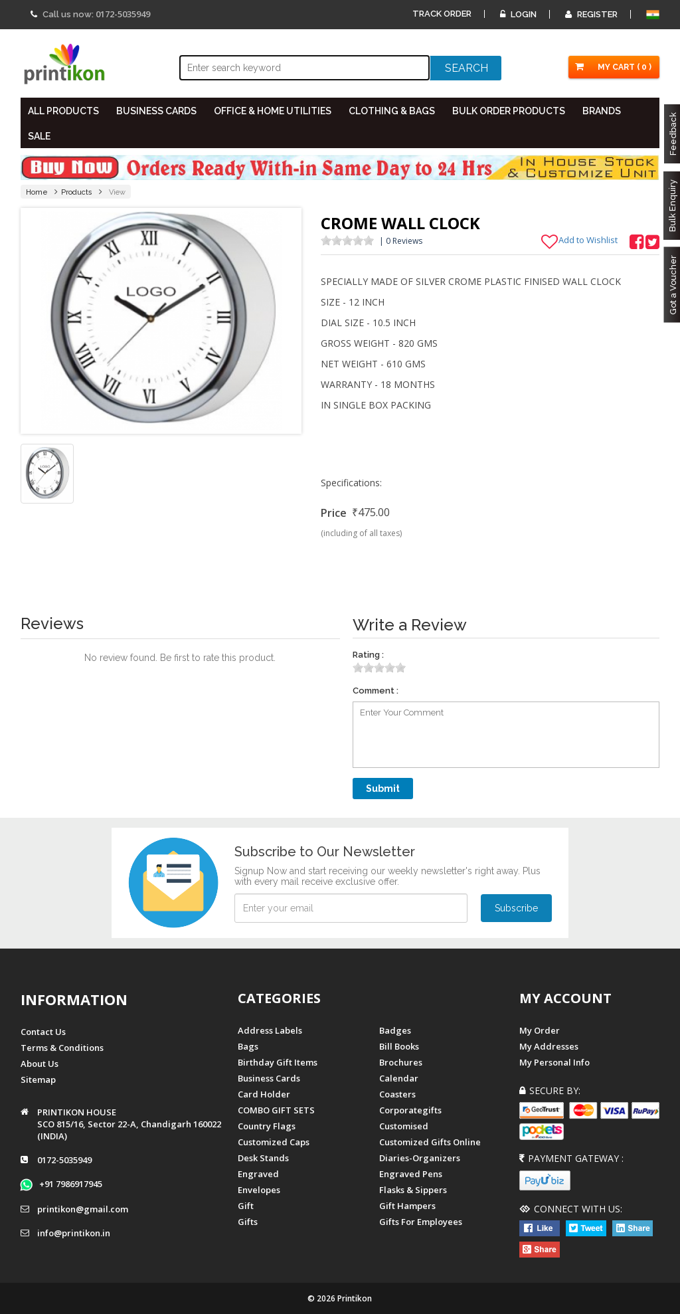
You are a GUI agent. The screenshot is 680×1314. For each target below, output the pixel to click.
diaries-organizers (419, 1158)
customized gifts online (430, 1142)
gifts (248, 1222)
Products (76, 192)
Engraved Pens (410, 1174)
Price (334, 513)
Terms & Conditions (62, 1048)
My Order (539, 1030)
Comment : (375, 691)
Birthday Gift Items (277, 1062)
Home (37, 192)
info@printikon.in (73, 1233)
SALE (39, 136)
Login (518, 14)
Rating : (368, 655)
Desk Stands (263, 1158)
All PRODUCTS (63, 111)
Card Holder (264, 1094)
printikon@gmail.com (82, 1209)
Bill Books (399, 1046)
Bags (248, 1046)
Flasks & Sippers (413, 1190)
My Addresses (548, 1046)
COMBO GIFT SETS (276, 1110)
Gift (246, 1206)
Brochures (400, 1062)
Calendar (398, 1078)
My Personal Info (554, 1062)
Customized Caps (273, 1142)
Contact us (43, 1032)
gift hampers (407, 1206)
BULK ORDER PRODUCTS (508, 111)
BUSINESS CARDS (156, 111)
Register (591, 14)
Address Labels (270, 1030)
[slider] (347, 240)
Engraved (258, 1174)
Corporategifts (410, 1110)
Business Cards (269, 1078)
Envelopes (259, 1190)
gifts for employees (420, 1222)
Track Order (441, 14)
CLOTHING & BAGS (392, 111)
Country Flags (267, 1126)
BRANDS (601, 111)
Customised (403, 1126)
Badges (395, 1030)
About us (39, 1064)
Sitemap (38, 1079)
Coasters (397, 1094)
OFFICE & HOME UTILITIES (272, 111)
